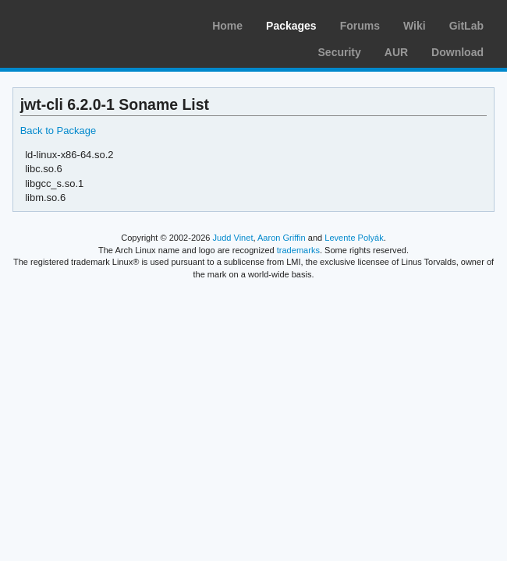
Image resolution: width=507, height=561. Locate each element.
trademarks (298, 250)
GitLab (466, 25)
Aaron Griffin (281, 237)
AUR (396, 52)
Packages (291, 25)
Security (339, 52)
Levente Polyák (353, 237)
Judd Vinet (233, 237)
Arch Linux (86, 23)
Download (457, 52)
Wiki (414, 25)
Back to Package (58, 130)
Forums (360, 25)
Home (227, 25)
